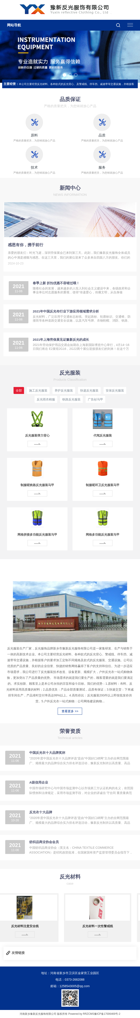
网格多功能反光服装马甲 (102, 534)
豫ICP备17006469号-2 (107, 1013)
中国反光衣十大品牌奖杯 (47, 752)
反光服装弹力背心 (37, 435)
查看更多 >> (70, 711)
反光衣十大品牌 (40, 812)
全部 (19, 390)
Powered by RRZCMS (80, 1013)
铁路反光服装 (71, 399)
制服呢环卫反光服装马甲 (102, 485)
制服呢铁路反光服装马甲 (37, 485)
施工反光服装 (38, 390)
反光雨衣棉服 (46, 399)
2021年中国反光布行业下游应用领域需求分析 (66, 311)
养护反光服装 (64, 390)
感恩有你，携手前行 (25, 245)
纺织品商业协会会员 (44, 842)
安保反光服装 (115, 390)
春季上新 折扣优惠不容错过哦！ (56, 283)
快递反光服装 (89, 390)
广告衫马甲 (95, 399)
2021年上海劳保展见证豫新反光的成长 (61, 339)
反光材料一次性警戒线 (99, 926)
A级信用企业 (38, 782)
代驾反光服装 (102, 435)
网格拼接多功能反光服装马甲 (37, 534)
